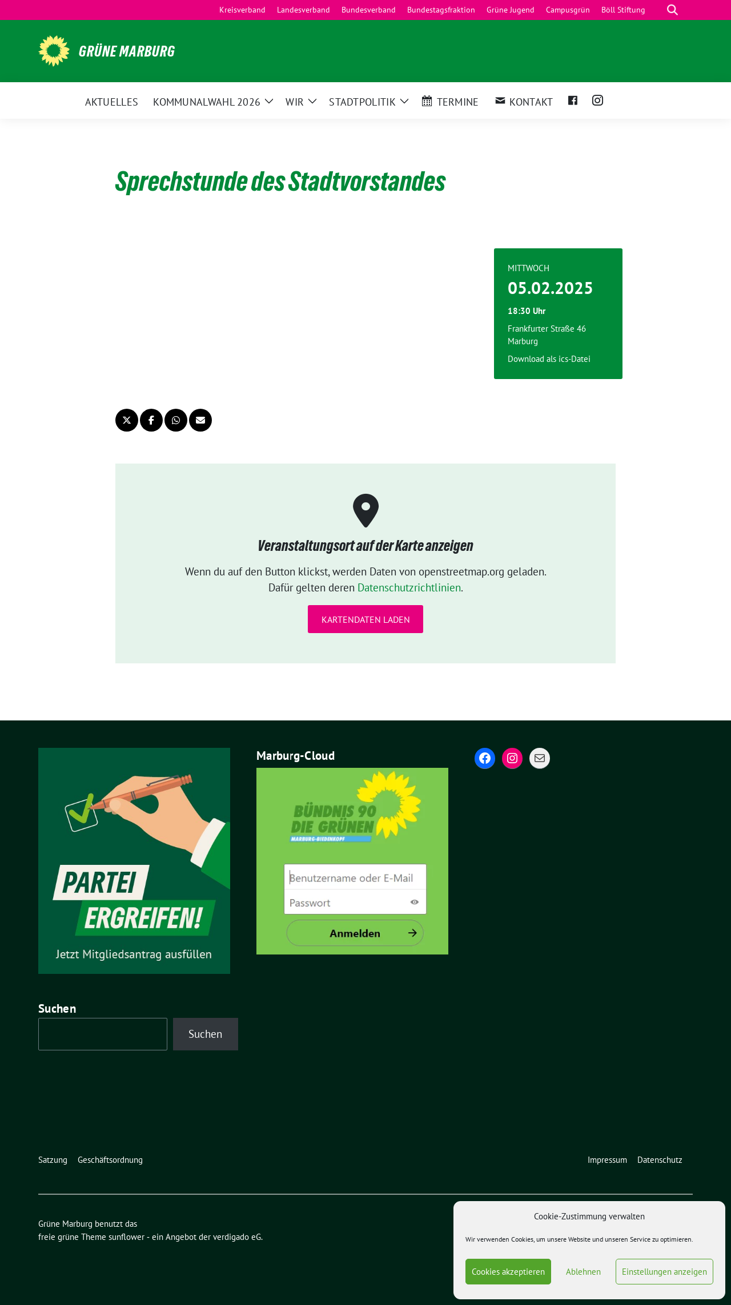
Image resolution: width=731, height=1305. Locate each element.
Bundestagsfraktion (441, 10)
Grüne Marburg (127, 51)
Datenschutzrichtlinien (409, 587)
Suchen (57, 1008)
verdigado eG (237, 1236)
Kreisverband (242, 10)
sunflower (126, 1236)
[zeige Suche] (672, 10)
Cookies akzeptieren (508, 1271)
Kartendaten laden (366, 619)
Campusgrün (568, 10)
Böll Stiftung (623, 10)
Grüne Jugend (511, 10)
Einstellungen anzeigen (664, 1271)
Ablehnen (583, 1271)
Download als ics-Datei (549, 358)
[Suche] (656, 10)
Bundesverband (369, 10)
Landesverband (303, 10)
